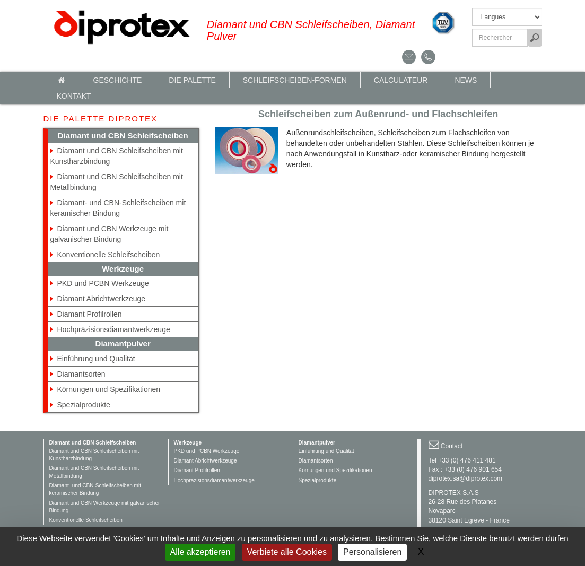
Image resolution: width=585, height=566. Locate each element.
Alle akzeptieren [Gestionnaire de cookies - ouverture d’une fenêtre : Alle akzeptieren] (200, 551)
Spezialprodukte (83, 404)
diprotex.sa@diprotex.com (466, 478)
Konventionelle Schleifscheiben (108, 254)
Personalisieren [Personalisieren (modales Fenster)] (372, 551)
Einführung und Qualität (96, 358)
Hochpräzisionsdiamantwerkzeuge (113, 329)
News (466, 80)
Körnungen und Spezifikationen (109, 389)
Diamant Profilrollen (89, 314)
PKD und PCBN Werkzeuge (103, 283)
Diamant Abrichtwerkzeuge (101, 298)
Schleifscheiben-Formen (295, 80)
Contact (451, 446)
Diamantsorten (81, 374)
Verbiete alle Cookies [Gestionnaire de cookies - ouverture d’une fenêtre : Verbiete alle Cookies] (287, 551)
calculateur (401, 80)
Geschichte (117, 80)
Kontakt (74, 96)
